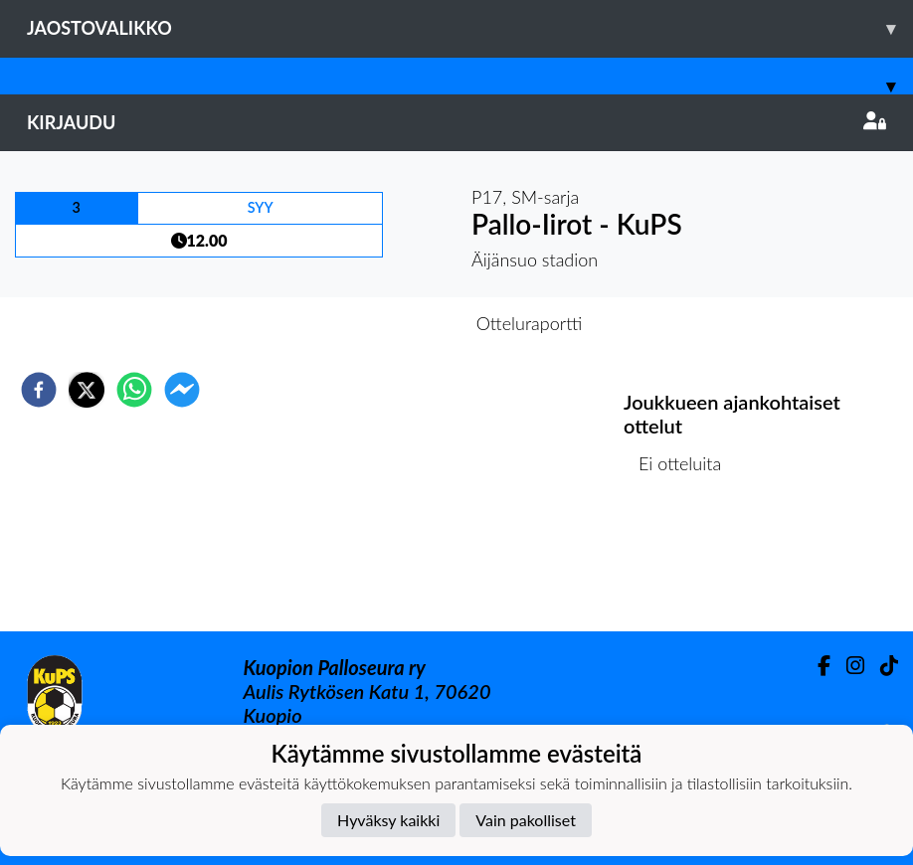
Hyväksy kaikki (388, 819)
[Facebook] (816, 665)
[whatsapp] (134, 390)
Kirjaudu (456, 122)
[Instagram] (847, 665)
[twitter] (86, 390)
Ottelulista (687, 564)
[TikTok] (881, 665)
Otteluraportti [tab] (529, 323)
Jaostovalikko (470, 28)
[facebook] (39, 390)
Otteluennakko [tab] (388, 323)
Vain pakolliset (525, 819)
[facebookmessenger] (182, 390)
